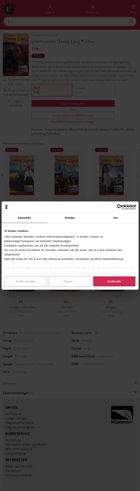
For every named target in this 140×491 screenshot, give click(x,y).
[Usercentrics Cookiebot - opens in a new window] (119, 207)
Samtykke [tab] (24, 217)
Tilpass (70, 281)
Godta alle (114, 281)
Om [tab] (115, 217)
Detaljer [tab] (70, 217)
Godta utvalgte (25, 281)
